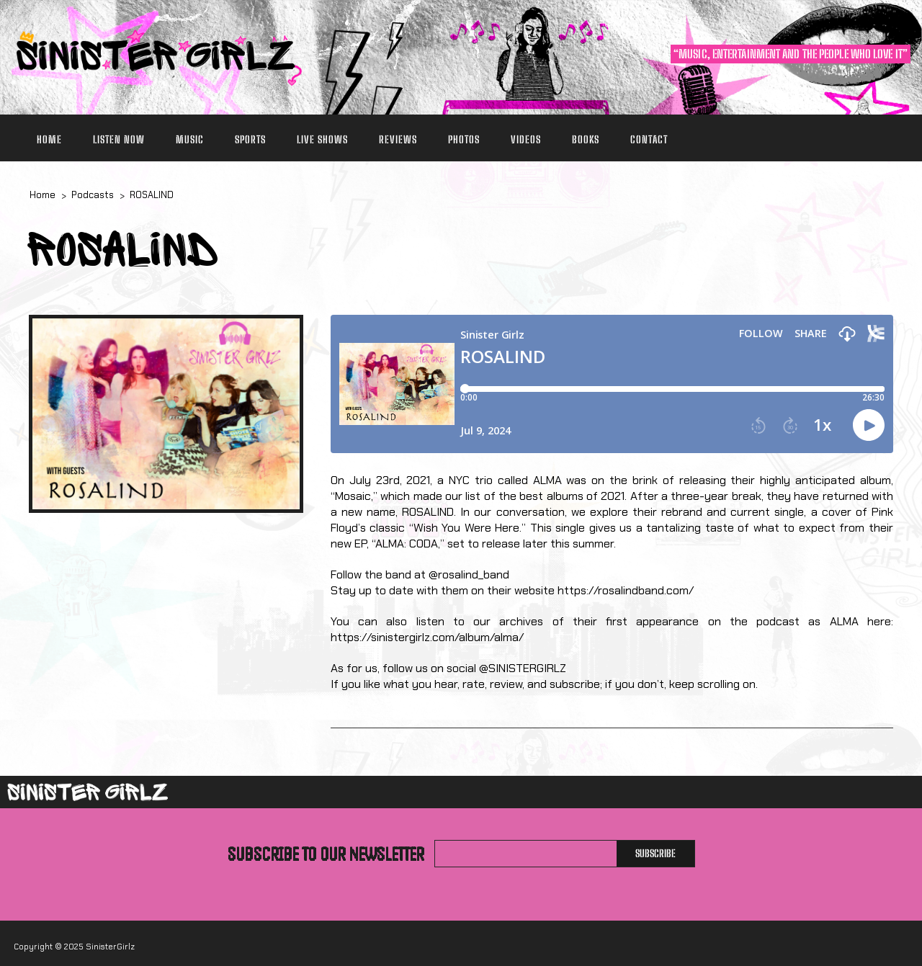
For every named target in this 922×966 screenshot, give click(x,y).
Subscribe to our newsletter (326, 854)
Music (190, 139)
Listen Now (119, 139)
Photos (464, 139)
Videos (526, 139)
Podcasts (92, 195)
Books (585, 139)
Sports (250, 139)
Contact (649, 139)
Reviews (398, 139)
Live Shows (322, 139)
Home (49, 139)
